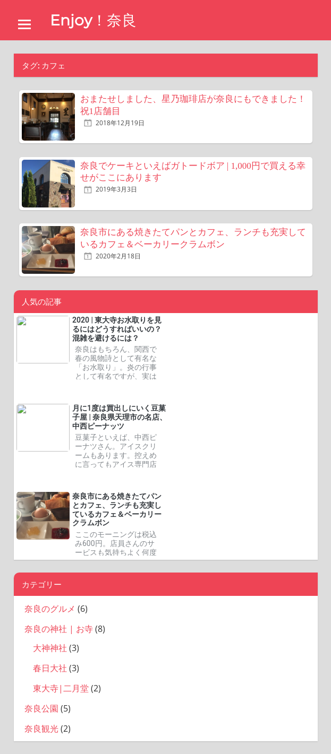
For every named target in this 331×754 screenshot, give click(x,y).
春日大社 (50, 668)
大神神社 (50, 648)
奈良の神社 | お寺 (58, 629)
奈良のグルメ (49, 608)
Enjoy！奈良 (93, 20)
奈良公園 (41, 708)
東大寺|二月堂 (61, 688)
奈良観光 (41, 728)
